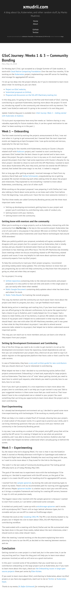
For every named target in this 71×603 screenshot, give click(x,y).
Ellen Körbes (36, 571)
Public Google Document (16, 289)
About (35, 24)
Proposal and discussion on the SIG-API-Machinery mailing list (31, 95)
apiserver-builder (24, 488)
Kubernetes (19, 74)
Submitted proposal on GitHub (18, 92)
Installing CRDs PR (31, 517)
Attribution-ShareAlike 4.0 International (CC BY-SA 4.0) (36, 36)
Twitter (35, 32)
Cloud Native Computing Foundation (26, 71)
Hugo (62, 36)
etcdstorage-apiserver (46, 506)
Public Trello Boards (14, 295)
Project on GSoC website (16, 89)
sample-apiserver (24, 483)
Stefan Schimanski (30, 176)
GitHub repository (13, 281)
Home (35, 21)
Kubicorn (20, 151)
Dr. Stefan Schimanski (26, 586)
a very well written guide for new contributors (48, 363)
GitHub (35, 29)
